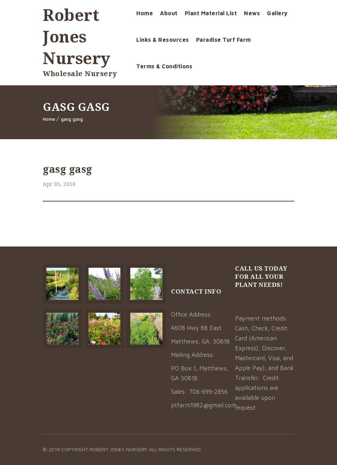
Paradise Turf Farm (223, 39)
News (252, 13)
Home (144, 13)
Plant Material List (211, 13)
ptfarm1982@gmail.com (203, 405)
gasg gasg (72, 119)
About (169, 13)
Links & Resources (162, 39)
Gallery (277, 13)
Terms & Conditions (164, 66)
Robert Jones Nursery (76, 36)
